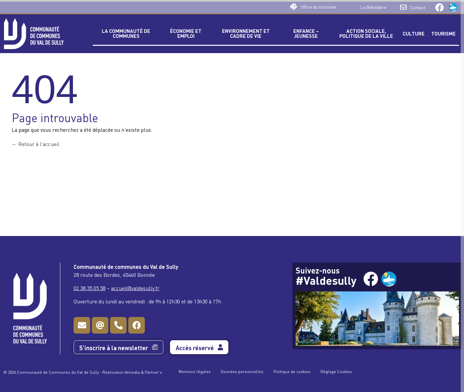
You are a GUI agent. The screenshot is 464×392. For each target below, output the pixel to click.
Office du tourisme (318, 6)
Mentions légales (195, 371)
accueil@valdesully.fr (135, 287)
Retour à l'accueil (35, 143)
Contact (417, 7)
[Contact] (403, 7)
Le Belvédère (373, 7)
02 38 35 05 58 (89, 287)
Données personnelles (242, 371)
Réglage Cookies (336, 371)
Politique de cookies (292, 371)
